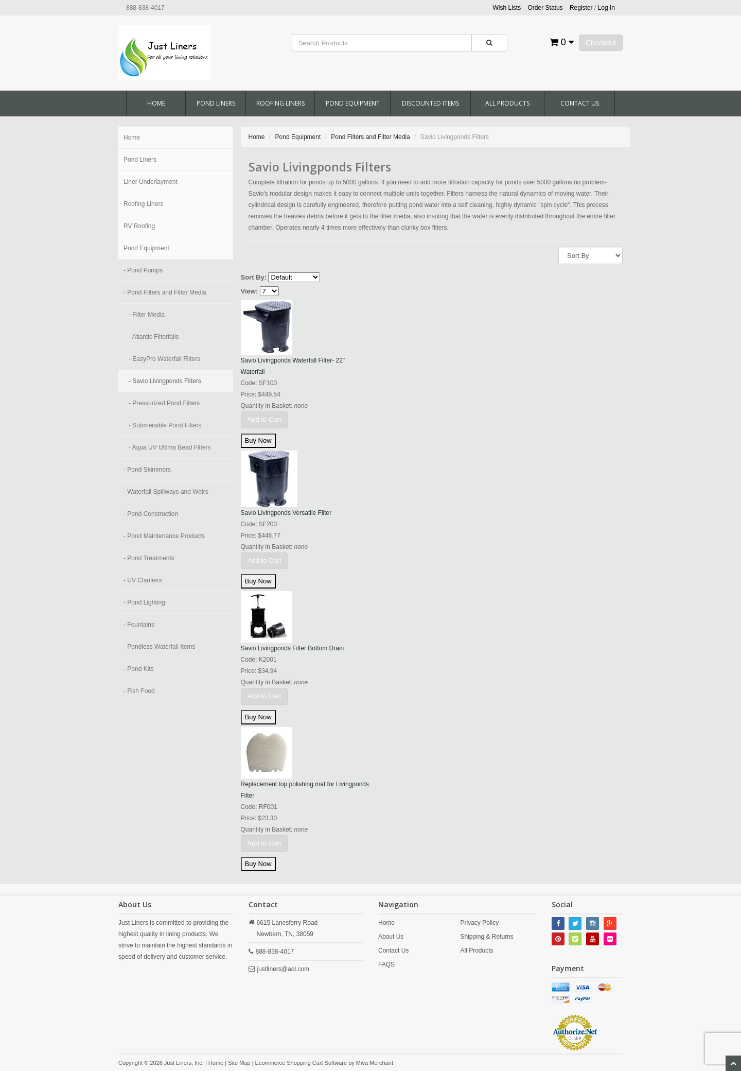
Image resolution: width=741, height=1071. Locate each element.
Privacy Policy (479, 922)
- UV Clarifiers (142, 580)
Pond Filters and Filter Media (370, 137)
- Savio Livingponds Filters (165, 381)
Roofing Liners (280, 103)
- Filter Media (147, 314)
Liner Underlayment (150, 181)
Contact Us (579, 103)
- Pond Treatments (148, 558)
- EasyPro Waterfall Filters (164, 358)
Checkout (601, 43)
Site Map (239, 1063)
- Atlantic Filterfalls (154, 336)
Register (581, 7)
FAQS (386, 964)
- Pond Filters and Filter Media (164, 292)
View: (249, 291)
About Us (390, 936)
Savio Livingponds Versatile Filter (286, 512)
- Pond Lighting (144, 602)
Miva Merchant (374, 1063)
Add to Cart (264, 419)
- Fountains (138, 624)
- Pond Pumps (143, 270)
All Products (507, 103)
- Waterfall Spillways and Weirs (165, 491)
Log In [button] (606, 7)
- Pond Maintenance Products (164, 536)
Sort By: (254, 277)
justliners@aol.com (283, 969)
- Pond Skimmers (147, 469)
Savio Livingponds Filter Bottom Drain (292, 648)
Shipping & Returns (486, 936)
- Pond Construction (150, 513)
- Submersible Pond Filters (165, 425)
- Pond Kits (138, 668)
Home (156, 103)
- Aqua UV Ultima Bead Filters (169, 447)
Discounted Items (430, 103)
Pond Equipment (353, 103)
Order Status (545, 7)
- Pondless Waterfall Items (159, 646)
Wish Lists (507, 7)
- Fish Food (139, 691)
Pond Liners (216, 103)
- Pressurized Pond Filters (164, 403)
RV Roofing (139, 226)
